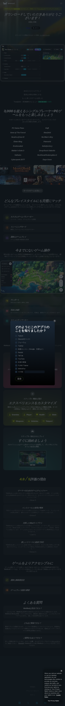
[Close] (61, 671)
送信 (19, 379)
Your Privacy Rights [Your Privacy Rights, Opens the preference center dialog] (53, 701)
